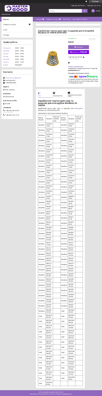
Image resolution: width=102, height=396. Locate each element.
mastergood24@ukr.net (13, 78)
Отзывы (6, 35)
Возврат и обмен (42, 24)
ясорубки (79, 108)
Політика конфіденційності (64, 394)
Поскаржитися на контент (47, 394)
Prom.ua (60, 392)
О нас (53, 24)
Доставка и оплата (80, 19)
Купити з (79, 52)
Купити (79, 47)
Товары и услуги (52, 19)
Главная (39, 19)
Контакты (67, 19)
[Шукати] (85, 11)
